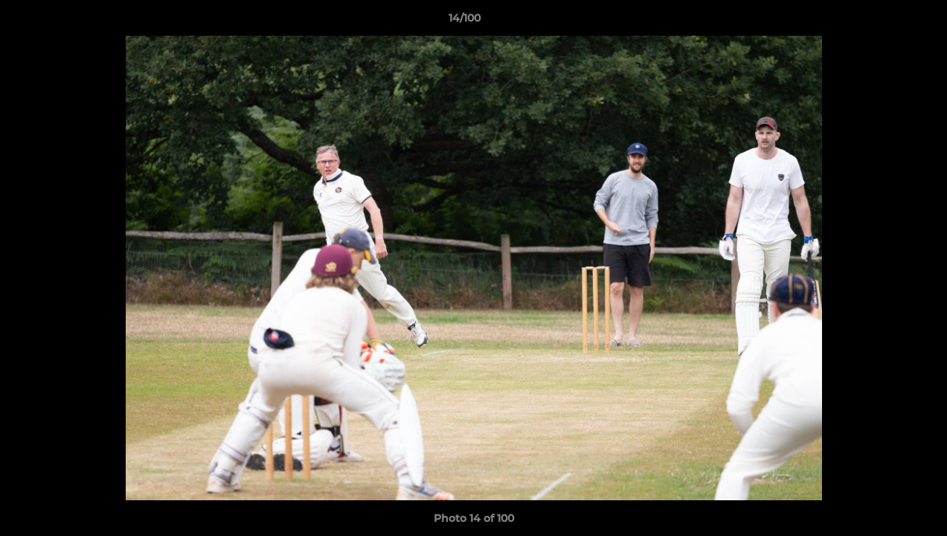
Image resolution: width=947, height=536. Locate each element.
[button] (884, 21)
